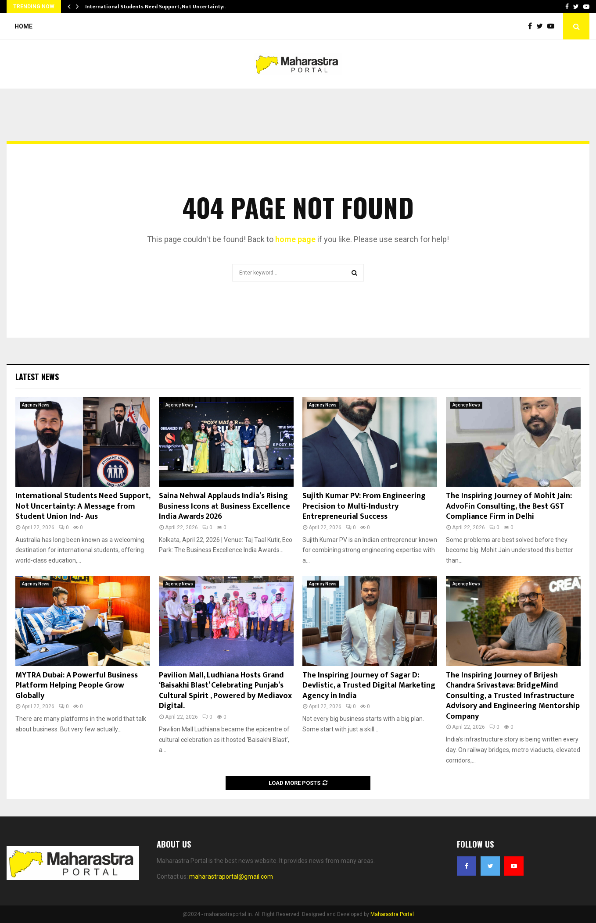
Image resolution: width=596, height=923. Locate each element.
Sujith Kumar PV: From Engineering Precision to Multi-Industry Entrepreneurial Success (364, 506)
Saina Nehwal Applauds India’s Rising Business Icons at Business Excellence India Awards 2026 (224, 506)
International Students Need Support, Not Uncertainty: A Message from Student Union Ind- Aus (82, 506)
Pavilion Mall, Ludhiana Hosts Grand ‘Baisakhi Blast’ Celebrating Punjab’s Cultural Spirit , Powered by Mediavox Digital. (225, 691)
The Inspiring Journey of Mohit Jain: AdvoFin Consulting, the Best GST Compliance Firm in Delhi (509, 506)
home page (295, 239)
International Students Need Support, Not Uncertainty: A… (159, 6)
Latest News (37, 376)
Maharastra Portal (392, 914)
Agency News (36, 405)
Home (23, 26)
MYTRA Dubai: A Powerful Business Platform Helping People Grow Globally (76, 685)
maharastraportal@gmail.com (231, 876)
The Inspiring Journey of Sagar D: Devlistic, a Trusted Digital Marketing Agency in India (368, 685)
